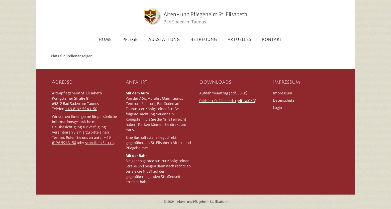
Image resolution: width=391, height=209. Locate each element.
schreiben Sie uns (99, 142)
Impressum (282, 93)
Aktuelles (239, 39)
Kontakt (272, 39)
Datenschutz (283, 100)
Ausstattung (164, 39)
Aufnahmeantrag (214, 93)
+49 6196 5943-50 (81, 109)
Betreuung (204, 39)
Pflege (130, 39)
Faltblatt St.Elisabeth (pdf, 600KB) (227, 101)
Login (277, 107)
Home (105, 39)
